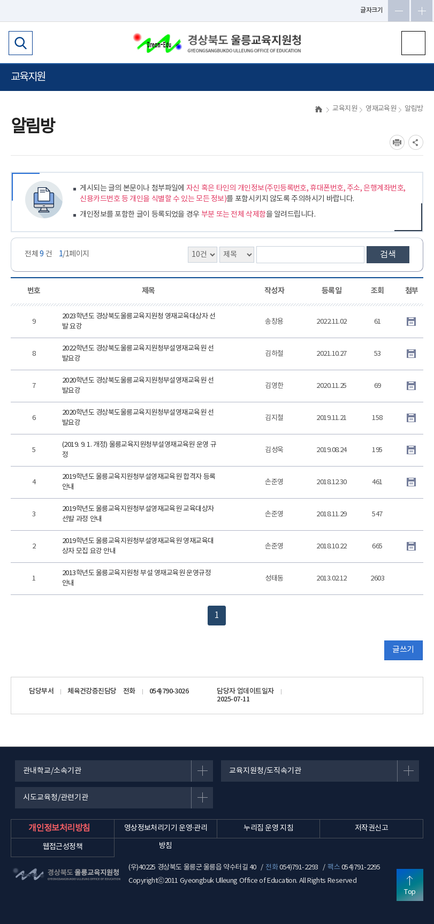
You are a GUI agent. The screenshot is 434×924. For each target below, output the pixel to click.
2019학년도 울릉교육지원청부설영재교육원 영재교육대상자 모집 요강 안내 (138, 546)
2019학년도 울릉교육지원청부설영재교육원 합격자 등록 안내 (139, 482)
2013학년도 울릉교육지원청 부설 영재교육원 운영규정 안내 (136, 578)
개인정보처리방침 (59, 828)
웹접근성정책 (63, 847)
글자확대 (421, 10)
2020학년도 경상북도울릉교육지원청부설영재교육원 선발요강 (138, 386)
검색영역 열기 (21, 43)
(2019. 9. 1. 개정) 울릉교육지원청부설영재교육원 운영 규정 (139, 450)
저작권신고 (371, 828)
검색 (388, 254)
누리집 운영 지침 (268, 828)
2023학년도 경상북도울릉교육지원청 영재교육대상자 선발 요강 (139, 321)
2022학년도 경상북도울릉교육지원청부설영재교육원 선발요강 (138, 354)
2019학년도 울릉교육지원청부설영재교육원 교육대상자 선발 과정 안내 (138, 514)
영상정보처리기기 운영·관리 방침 (165, 837)
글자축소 (398, 10)
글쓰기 (403, 649)
